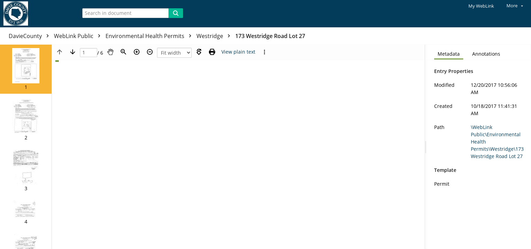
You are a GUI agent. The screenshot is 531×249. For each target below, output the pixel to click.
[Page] (88, 52)
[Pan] (110, 52)
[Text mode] (238, 51)
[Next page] (73, 52)
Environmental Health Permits (150, 36)
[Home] (36, 13)
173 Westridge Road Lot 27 (270, 36)
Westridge (215, 36)
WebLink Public (79, 36)
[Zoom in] (137, 52)
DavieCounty (30, 36)
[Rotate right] (199, 52)
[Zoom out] (150, 52)
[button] (26, 69)
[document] (479, 147)
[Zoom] (123, 52)
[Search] (175, 13)
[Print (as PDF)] (212, 52)
